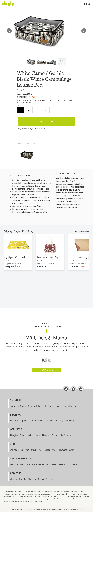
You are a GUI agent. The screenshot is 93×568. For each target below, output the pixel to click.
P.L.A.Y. (20, 90)
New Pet (14, 420)
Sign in (19, 100)
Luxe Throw (76, 257)
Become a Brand (17, 464)
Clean (33, 450)
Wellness (14, 450)
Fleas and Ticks (49, 435)
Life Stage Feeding (52, 406)
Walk (40, 450)
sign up (25, 100)
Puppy (23, 420)
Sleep (47, 450)
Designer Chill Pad (15, 257)
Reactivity (69, 420)
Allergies (14, 435)
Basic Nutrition (35, 406)
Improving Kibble (18, 406)
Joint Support (65, 435)
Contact (73, 464)
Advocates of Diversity (57, 464)
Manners (32, 420)
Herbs (37, 435)
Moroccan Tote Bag (48, 257)
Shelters (32, 479)
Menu (87, 4)
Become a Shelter (35, 464)
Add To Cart (46, 121)
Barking (50, 420)
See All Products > (81, 232)
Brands (22, 479)
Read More (46, 370)
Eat (22, 450)
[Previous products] (6, 258)
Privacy (49, 479)
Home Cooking (70, 406)
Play (27, 450)
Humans (63, 450)
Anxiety (59, 420)
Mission (13, 479)
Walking (41, 420)
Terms (41, 479)
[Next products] (86, 258)
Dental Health (26, 435)
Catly (71, 450)
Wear (54, 450)
